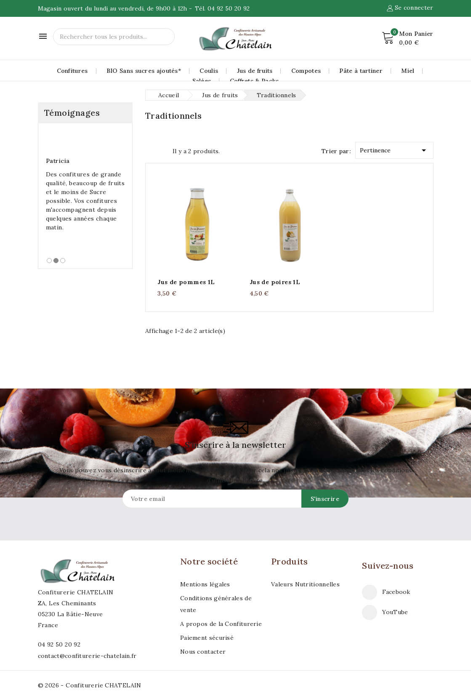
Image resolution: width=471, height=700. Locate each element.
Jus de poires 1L (275, 282)
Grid (149, 150)
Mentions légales (205, 584)
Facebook (396, 592)
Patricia (58, 161)
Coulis (209, 71)
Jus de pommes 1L (186, 282)
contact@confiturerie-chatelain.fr (87, 656)
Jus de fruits (255, 71)
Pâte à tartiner (361, 71)
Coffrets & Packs (254, 81)
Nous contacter (203, 651)
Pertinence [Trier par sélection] (394, 148)
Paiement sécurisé (207, 637)
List (164, 150)
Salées (201, 81)
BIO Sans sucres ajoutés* (143, 71)
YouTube (395, 612)
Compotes (306, 71)
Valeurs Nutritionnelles (305, 584)
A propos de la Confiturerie (221, 624)
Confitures (72, 71)
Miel (407, 71)
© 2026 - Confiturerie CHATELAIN (89, 685)
